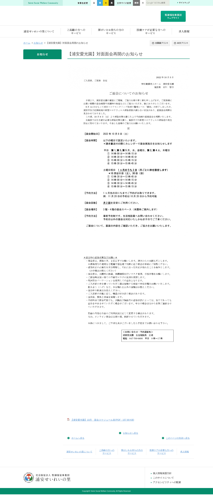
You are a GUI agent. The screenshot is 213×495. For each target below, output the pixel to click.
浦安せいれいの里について (42, 32)
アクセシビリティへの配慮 (167, 483)
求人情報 (181, 32)
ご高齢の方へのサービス (76, 32)
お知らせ (38, 43)
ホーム (26, 43)
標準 (136, 3)
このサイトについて (163, 478)
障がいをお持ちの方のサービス (111, 32)
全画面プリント (160, 44)
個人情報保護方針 (162, 474)
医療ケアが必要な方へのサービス (151, 32)
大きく (143, 3)
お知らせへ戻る (130, 433)
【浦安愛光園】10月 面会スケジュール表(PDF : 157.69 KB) (102, 420)
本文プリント (180, 44)
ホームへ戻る (77, 438)
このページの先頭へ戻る (178, 438)
